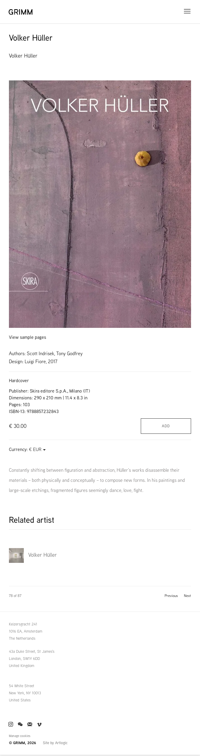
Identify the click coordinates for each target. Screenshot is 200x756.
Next (187, 595)
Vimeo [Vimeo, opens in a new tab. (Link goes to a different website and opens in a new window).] (39, 724)
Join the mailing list (30, 724)
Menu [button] (186, 11)
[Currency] (37, 449)
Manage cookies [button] (19, 735)
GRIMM (22, 12)
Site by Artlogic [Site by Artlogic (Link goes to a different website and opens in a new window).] (55, 743)
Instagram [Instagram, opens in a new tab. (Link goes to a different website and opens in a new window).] (10, 724)
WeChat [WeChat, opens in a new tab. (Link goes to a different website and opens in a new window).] (20, 724)
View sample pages (27, 337)
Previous (171, 595)
